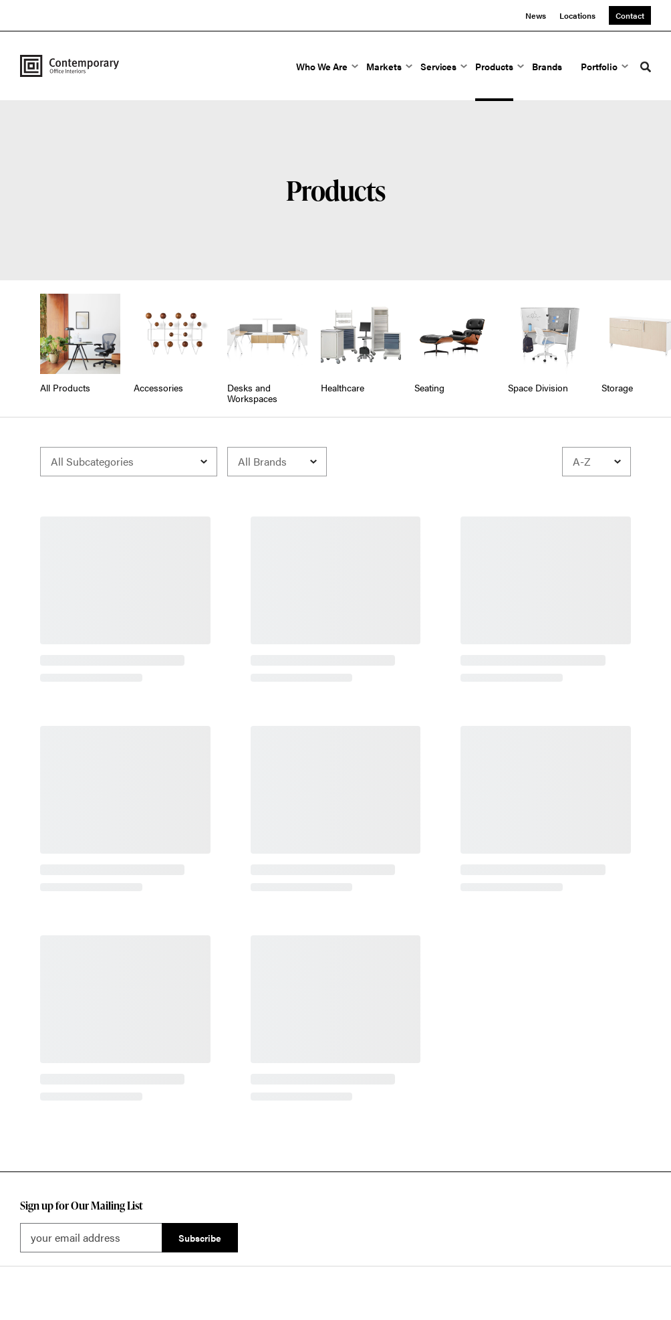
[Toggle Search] (645, 67)
